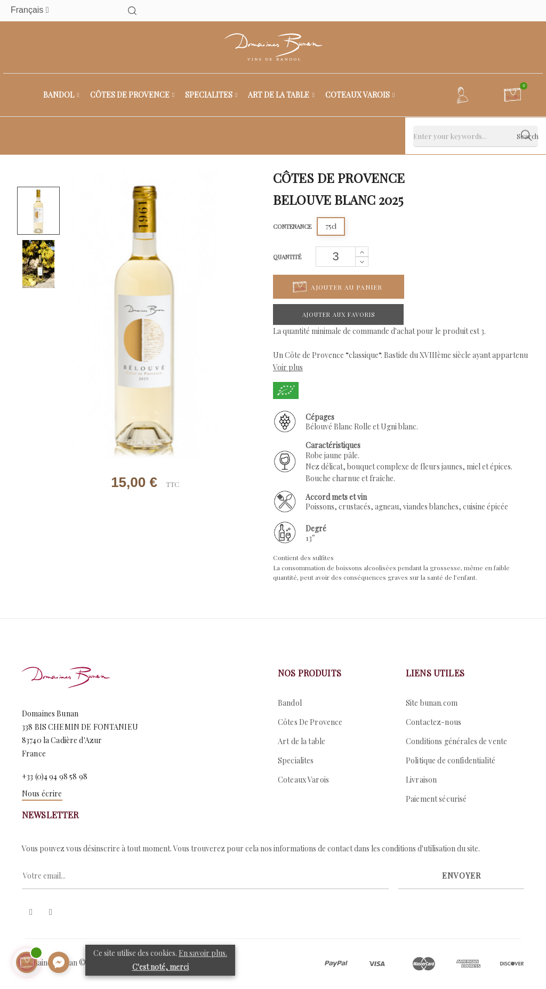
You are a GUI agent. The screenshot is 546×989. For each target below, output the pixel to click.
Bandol (290, 703)
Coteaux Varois (303, 780)
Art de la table (301, 741)
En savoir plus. (203, 953)
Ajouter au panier (337, 287)
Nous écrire (42, 793)
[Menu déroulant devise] (50, 10)
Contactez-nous (433, 722)
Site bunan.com (431, 703)
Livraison (421, 780)
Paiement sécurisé (436, 799)
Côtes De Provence (310, 722)
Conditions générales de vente (456, 741)
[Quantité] (336, 256)
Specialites (296, 760)
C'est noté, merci (160, 967)
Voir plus (288, 367)
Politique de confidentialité (450, 760)
